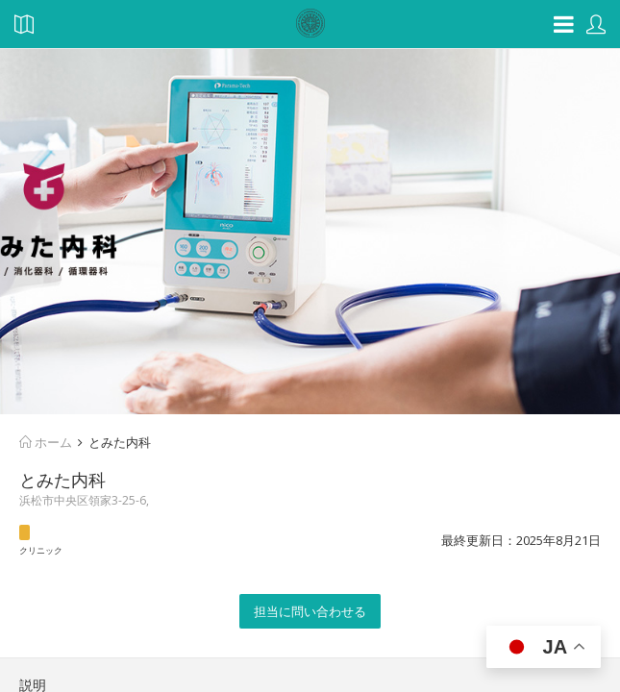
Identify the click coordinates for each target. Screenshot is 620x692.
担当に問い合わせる (310, 611)
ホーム (45, 442)
